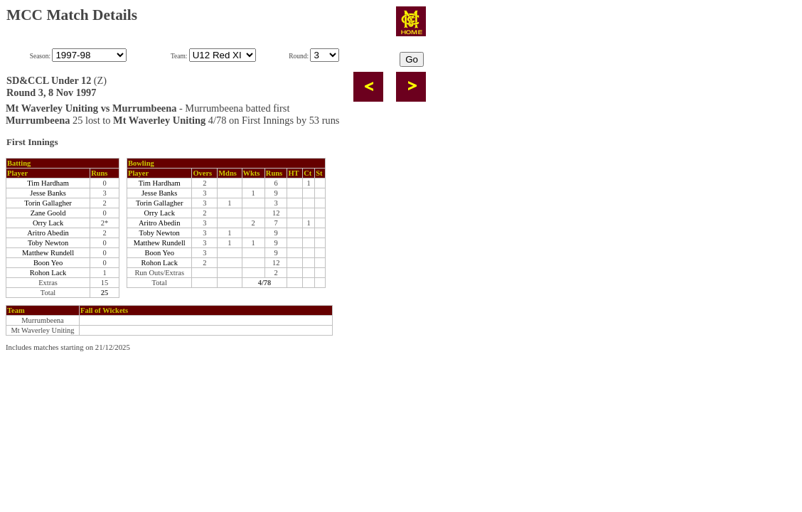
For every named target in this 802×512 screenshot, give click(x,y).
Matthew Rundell (48, 253)
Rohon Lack (48, 273)
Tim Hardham (48, 183)
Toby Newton (48, 243)
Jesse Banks (47, 193)
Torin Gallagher (48, 203)
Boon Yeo (48, 263)
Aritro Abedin (48, 233)
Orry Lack (48, 223)
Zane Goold (48, 213)
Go (411, 59)
